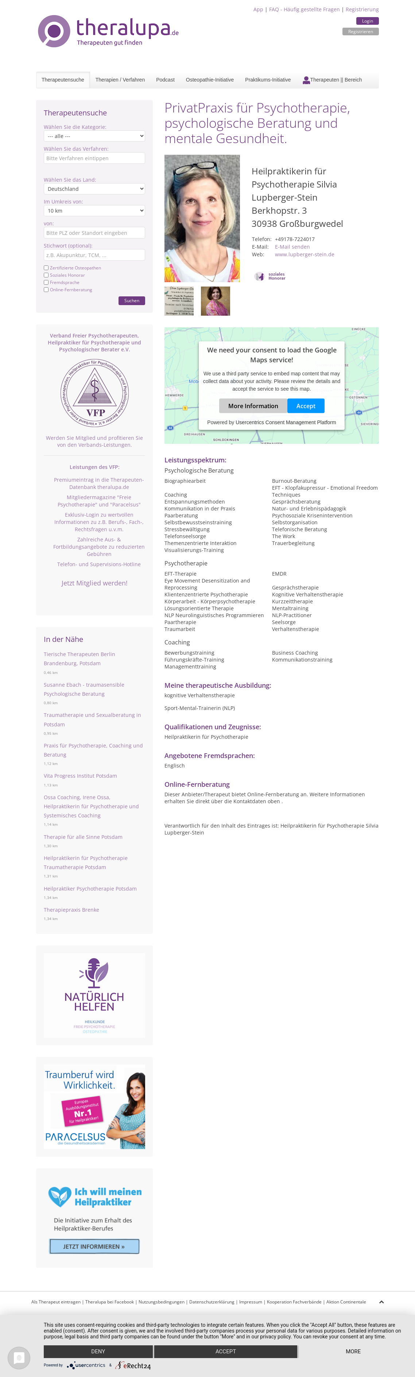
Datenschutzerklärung (211, 1302)
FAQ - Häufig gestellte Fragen (304, 9)
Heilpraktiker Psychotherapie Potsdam (90, 888)
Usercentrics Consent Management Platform (286, 422)
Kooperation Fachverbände (294, 1302)
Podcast (165, 80)
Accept (305, 406)
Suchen (131, 300)
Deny (98, 1352)
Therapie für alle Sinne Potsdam (83, 836)
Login (367, 21)
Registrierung (362, 9)
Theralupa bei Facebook (109, 1302)
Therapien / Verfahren (120, 80)
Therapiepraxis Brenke (71, 909)
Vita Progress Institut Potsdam (80, 775)
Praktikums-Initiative (268, 80)
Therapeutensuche (63, 80)
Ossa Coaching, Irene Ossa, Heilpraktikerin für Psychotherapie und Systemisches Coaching (91, 806)
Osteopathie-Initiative (210, 80)
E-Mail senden (292, 246)
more (353, 1352)
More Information (253, 406)
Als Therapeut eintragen (56, 1302)
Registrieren (360, 31)
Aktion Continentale (346, 1302)
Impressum (250, 1302)
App (258, 9)
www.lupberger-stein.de (304, 254)
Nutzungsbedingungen (162, 1302)
